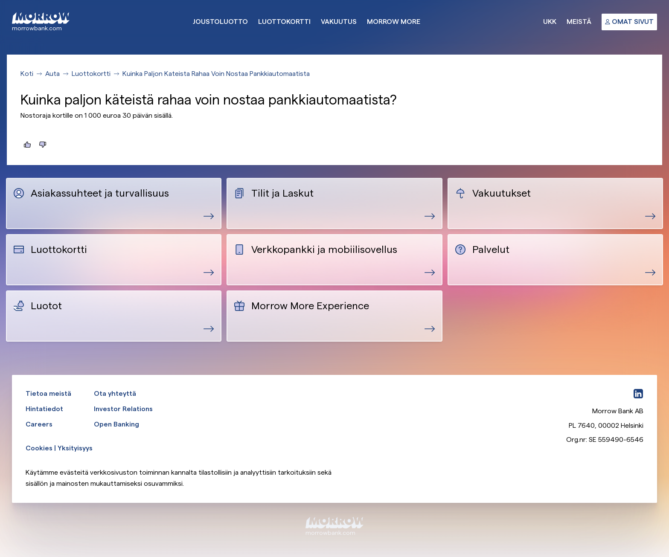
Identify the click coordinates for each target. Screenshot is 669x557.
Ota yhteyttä (115, 393)
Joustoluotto (220, 21)
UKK (549, 21)
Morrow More (393, 21)
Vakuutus (339, 21)
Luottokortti (284, 21)
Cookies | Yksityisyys (59, 448)
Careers (39, 424)
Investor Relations (123, 408)
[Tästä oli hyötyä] (27, 144)
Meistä (579, 21)
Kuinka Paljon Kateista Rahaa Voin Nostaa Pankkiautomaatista (216, 73)
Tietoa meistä (48, 393)
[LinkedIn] (638, 394)
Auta (52, 73)
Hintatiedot (44, 408)
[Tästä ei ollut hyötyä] (42, 144)
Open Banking (116, 424)
